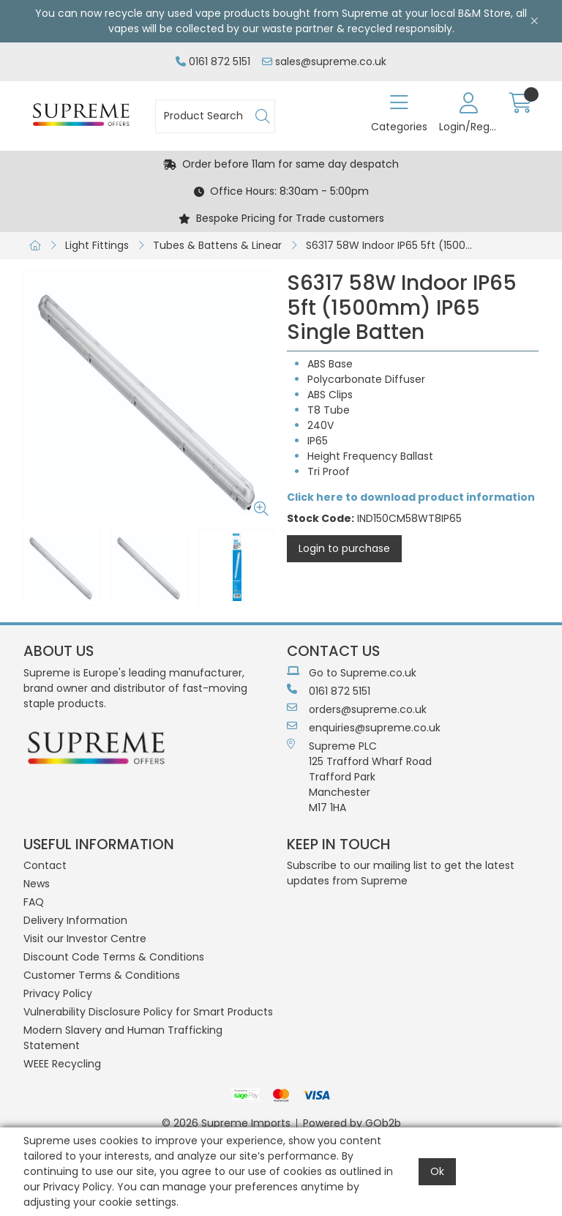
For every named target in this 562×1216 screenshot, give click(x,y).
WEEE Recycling (62, 1063)
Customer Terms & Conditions (101, 975)
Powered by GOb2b (352, 1123)
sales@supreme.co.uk (324, 61)
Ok (437, 1171)
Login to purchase (344, 548)
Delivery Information (75, 920)
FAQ (33, 902)
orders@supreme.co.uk (357, 709)
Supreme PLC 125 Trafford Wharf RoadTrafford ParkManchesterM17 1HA (359, 777)
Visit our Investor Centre (84, 938)
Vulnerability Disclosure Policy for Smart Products (148, 1011)
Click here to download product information (411, 497)
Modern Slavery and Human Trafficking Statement (122, 1038)
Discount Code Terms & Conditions (113, 957)
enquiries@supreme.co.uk (364, 727)
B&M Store (484, 13)
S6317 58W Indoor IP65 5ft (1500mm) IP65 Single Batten (394, 245)
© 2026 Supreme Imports (226, 1123)
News (36, 883)
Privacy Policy (57, 993)
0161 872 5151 (213, 61)
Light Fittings (97, 245)
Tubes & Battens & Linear (217, 245)
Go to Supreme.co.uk (351, 672)
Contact (45, 865)
